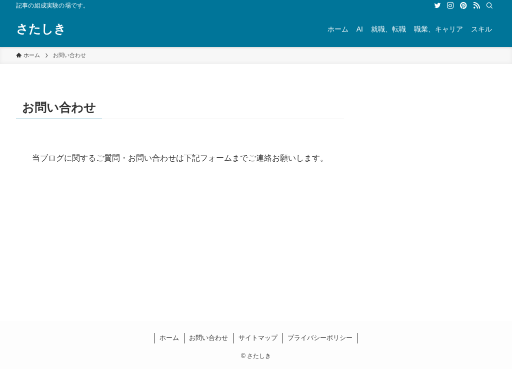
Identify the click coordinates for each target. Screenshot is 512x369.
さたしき (41, 29)
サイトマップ (258, 337)
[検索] (489, 5)
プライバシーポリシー (320, 337)
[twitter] (437, 5)
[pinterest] (463, 5)
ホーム (169, 337)
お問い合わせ (208, 337)
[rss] (476, 5)
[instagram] (450, 5)
